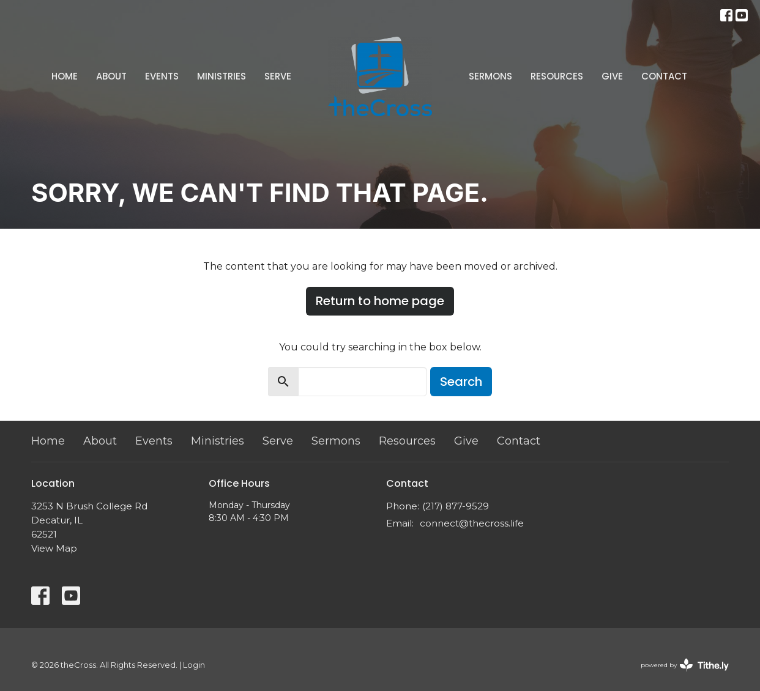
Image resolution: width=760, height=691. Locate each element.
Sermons (490, 76)
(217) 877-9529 (455, 506)
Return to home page (380, 300)
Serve (277, 76)
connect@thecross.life (472, 523)
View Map (54, 548)
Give (612, 76)
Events (162, 76)
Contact (664, 76)
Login (194, 665)
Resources (557, 76)
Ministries (221, 76)
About (111, 76)
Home (64, 76)
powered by (685, 665)
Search (461, 381)
